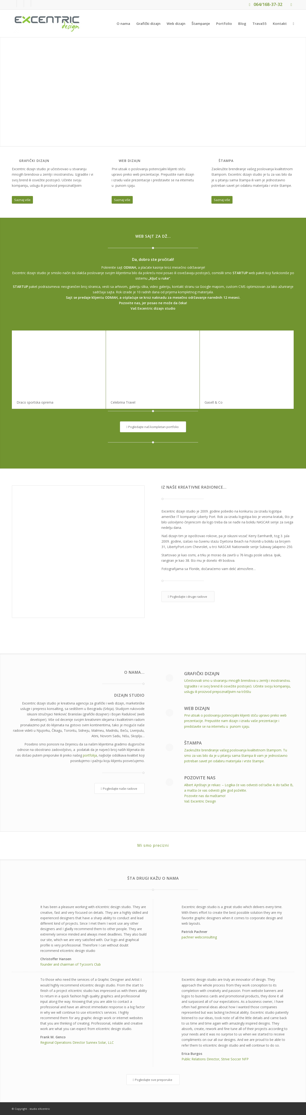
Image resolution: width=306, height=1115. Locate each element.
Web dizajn (197, 708)
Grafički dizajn (201, 673)
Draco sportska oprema (35, 402)
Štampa (193, 743)
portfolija (90, 755)
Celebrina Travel (123, 402)
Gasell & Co (214, 402)
